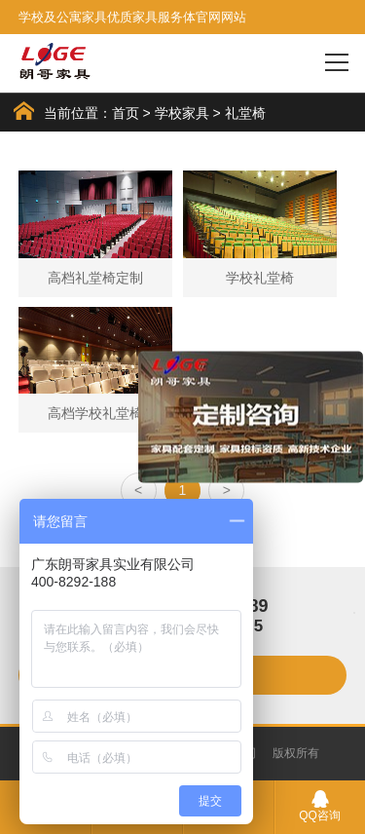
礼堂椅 (245, 113)
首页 (125, 113)
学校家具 (182, 113)
